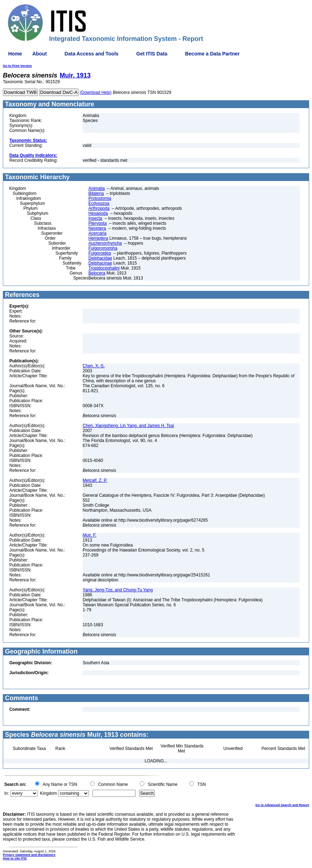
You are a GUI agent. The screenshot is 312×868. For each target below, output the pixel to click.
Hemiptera (98, 238)
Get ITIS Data (151, 54)
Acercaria (97, 233)
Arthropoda (98, 208)
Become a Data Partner (212, 54)
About (39, 54)
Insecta (95, 218)
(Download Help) (95, 92)
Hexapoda (98, 213)
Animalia (96, 188)
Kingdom (48, 793)
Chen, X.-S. (94, 365)
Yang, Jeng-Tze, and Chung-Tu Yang (118, 589)
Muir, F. (89, 535)
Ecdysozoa (98, 203)
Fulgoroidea (99, 253)
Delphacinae (100, 263)
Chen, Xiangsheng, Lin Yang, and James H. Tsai (128, 425)
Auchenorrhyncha (105, 243)
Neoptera (97, 228)
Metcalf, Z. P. (95, 480)
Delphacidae (100, 258)
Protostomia (99, 198)
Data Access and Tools (91, 54)
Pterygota (97, 223)
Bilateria (96, 193)
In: (6, 793)
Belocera (96, 273)
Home (15, 54)
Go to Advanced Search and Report (282, 805)
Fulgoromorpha (102, 248)
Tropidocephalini (104, 268)
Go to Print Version (17, 66)
